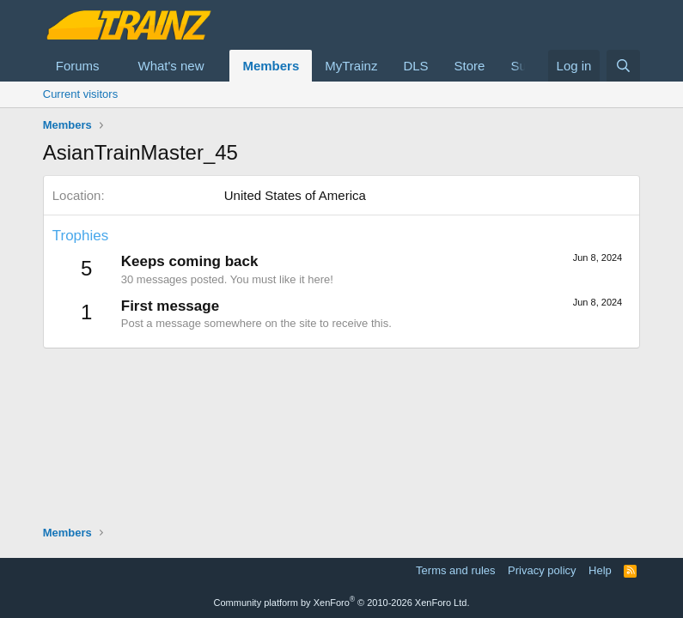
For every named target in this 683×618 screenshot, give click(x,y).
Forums (78, 65)
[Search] (623, 66)
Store (469, 65)
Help (600, 570)
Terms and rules (455, 570)
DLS (415, 65)
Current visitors (80, 94)
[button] (113, 66)
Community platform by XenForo (342, 602)
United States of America (295, 195)
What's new (170, 65)
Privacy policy (542, 570)
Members (270, 65)
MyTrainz (351, 65)
